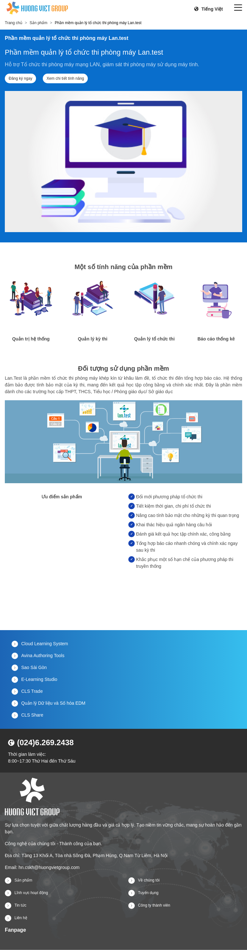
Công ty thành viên (149, 905)
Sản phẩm (38, 23)
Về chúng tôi (144, 880)
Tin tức (15, 905)
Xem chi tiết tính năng (65, 78)
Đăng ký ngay (20, 78)
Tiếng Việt (208, 9)
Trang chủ (13, 23)
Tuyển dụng (143, 893)
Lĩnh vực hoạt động (26, 893)
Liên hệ (16, 918)
